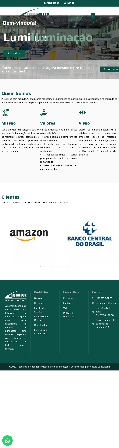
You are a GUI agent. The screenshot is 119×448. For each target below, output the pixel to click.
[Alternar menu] (93, 16)
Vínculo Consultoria (99, 366)
